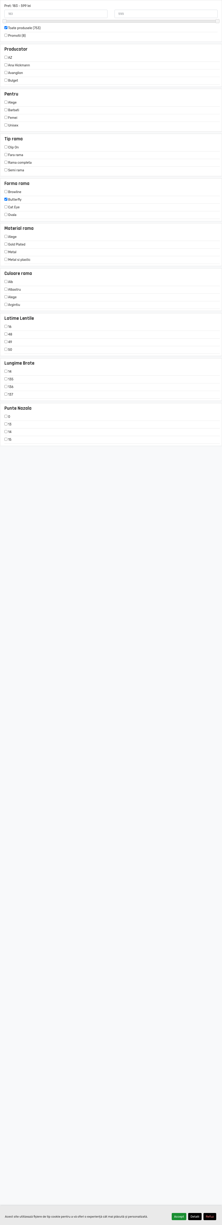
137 (8, 395)
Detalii (194, 1216)
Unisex (11, 125)
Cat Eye (12, 207)
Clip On (11, 147)
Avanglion (13, 73)
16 (8, 327)
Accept (179, 1216)
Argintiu (12, 305)
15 (8, 440)
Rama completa (18, 163)
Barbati (11, 110)
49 (8, 342)
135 (8, 379)
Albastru (12, 290)
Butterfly (13, 200)
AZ (8, 58)
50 (8, 350)
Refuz (210, 1216)
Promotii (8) (15, 36)
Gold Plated (14, 244)
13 (8, 424)
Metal (10, 252)
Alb (8, 282)
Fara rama (13, 155)
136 (8, 387)
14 (8, 372)
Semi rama (14, 170)
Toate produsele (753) (22, 28)
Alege (10, 103)
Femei (10, 118)
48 (8, 334)
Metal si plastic (17, 260)
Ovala (10, 215)
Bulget (11, 81)
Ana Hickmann (17, 65)
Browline (12, 192)
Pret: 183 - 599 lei (17, 6)
